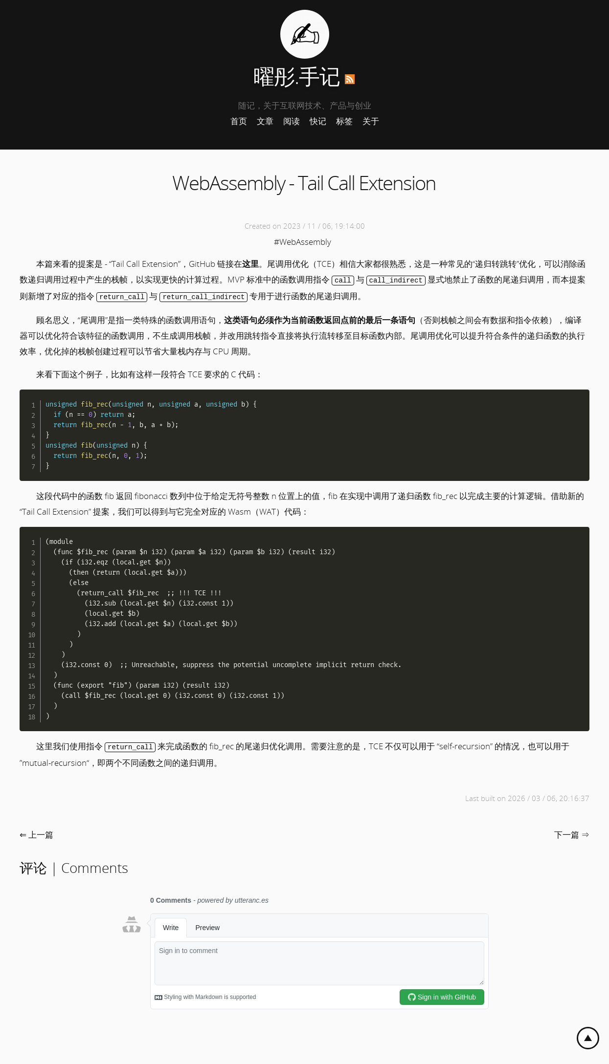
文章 (265, 121)
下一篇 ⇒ (571, 833)
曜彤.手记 (296, 76)
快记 (318, 121)
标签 (344, 121)
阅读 (291, 121)
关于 (370, 121)
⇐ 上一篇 (36, 833)
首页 (238, 121)
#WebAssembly (302, 241)
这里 (250, 263)
